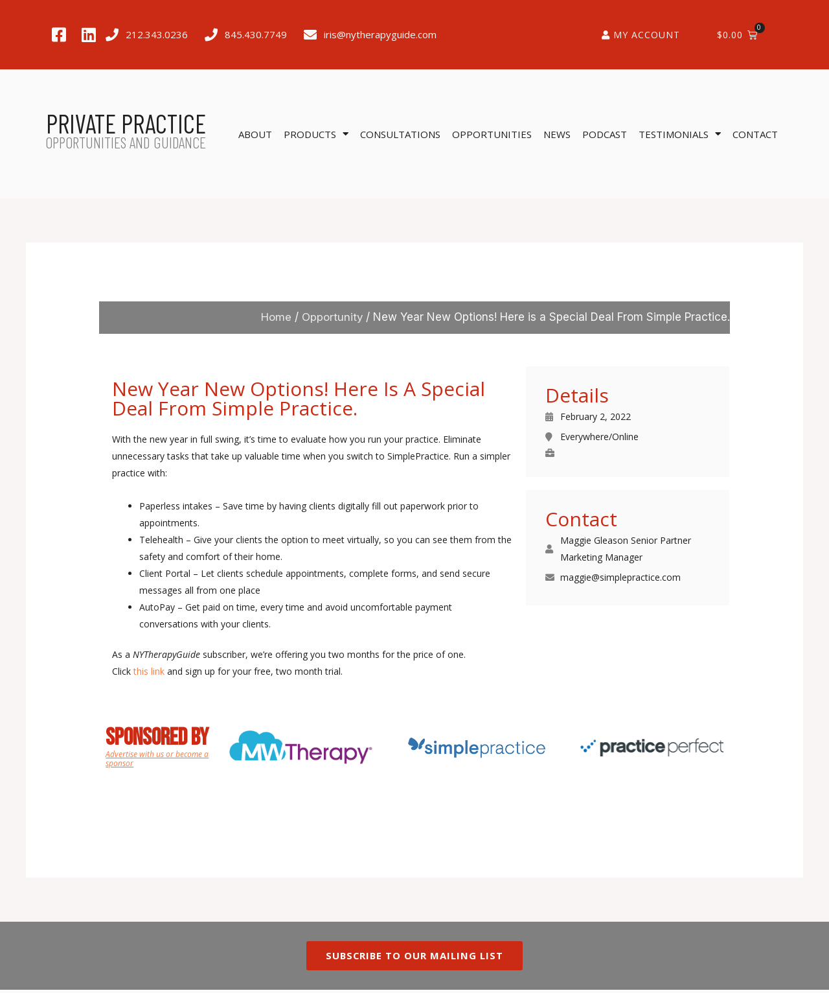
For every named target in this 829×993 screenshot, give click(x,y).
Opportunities (492, 134)
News (557, 134)
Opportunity (332, 316)
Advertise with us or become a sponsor (157, 759)
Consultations (400, 134)
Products (316, 134)
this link (149, 671)
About (255, 134)
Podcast (604, 134)
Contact (755, 134)
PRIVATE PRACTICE (126, 123)
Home (275, 316)
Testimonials (680, 134)
